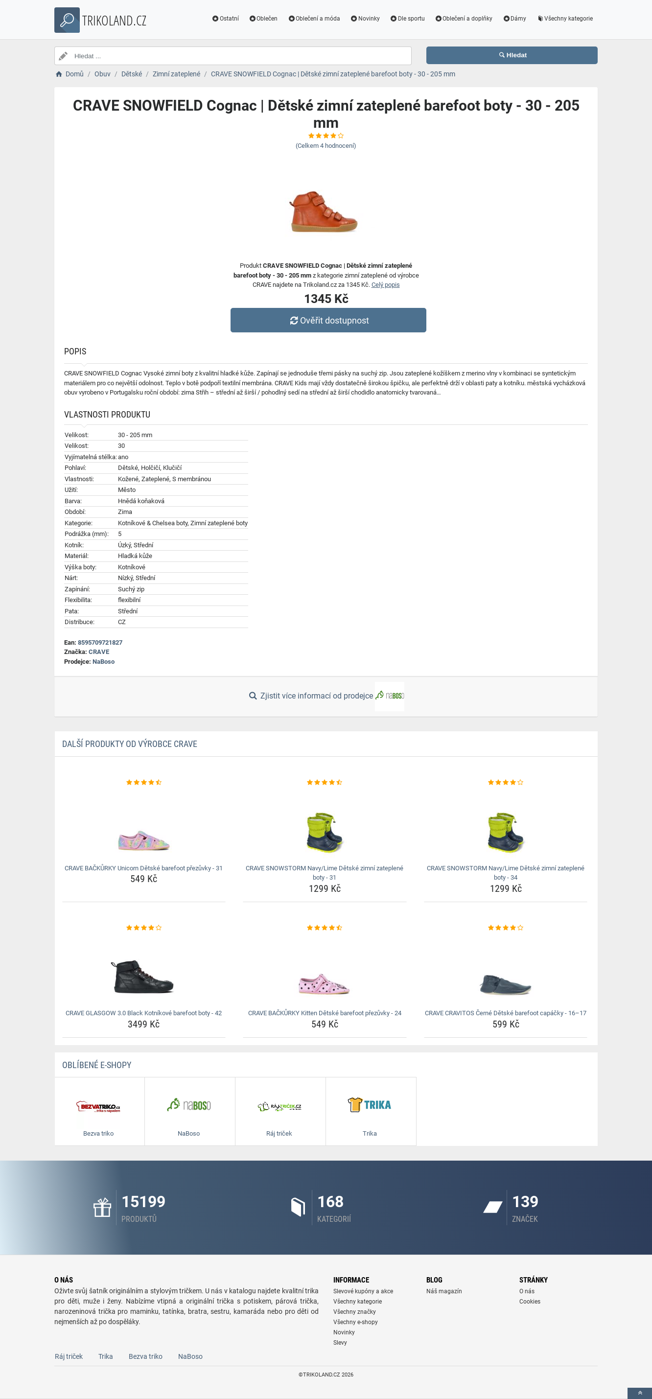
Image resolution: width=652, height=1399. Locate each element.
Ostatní (225, 18)
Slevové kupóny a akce (363, 1291)
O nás (527, 1291)
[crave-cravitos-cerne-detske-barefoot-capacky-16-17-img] (505, 969)
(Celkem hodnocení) (326, 145)
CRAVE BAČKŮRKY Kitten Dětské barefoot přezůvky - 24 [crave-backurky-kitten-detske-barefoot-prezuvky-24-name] (324, 1013)
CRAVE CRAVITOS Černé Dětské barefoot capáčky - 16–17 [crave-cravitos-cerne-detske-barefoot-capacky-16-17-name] (505, 1013)
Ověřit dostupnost (328, 320)
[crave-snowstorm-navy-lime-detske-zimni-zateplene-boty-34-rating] (505, 783)
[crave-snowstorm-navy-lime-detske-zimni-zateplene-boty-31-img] (324, 824)
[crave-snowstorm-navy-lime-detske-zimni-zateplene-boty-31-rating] (324, 783)
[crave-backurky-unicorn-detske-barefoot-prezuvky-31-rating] (144, 783)
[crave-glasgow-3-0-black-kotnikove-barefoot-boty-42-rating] (144, 928)
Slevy (340, 1342)
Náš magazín (444, 1291)
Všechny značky (354, 1311)
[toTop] (640, 1393)
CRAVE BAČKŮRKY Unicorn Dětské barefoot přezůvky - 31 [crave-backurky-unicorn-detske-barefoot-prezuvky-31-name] (144, 868)
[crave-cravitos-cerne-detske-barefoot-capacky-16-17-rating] (505, 928)
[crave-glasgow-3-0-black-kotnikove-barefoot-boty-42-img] (144, 969)
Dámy (514, 18)
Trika (105, 1356)
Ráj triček (69, 1356)
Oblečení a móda (313, 18)
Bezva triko (146, 1356)
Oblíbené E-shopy (96, 1065)
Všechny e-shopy (355, 1322)
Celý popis (386, 284)
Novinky (365, 18)
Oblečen (263, 18)
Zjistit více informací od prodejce (326, 696)
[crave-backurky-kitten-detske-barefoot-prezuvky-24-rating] (324, 928)
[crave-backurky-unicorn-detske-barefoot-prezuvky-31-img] (144, 824)
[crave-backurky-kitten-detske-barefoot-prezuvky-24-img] (324, 969)
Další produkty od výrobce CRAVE (129, 744)
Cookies (529, 1301)
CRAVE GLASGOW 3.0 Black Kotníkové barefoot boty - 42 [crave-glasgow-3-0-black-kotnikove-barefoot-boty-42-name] (144, 1013)
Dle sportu (407, 18)
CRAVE (99, 651)
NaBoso (104, 661)
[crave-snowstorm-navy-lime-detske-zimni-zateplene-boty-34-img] (505, 824)
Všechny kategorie (564, 18)
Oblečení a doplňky (464, 18)
